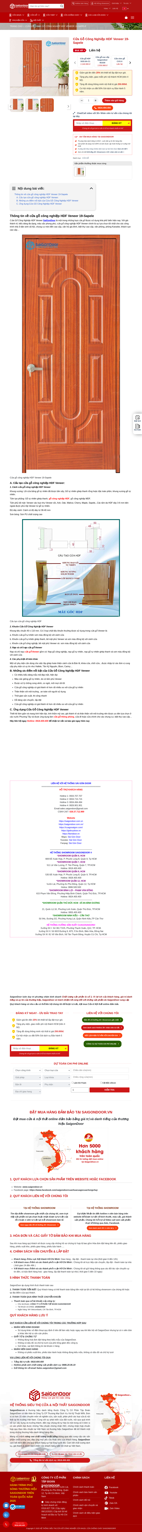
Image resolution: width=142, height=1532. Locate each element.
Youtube (111, 1492)
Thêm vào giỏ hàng (114, 100)
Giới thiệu (115, 3)
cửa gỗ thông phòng (64, 717)
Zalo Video (112, 1508)
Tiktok (109, 1498)
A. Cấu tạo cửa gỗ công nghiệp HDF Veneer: (37, 197)
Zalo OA (111, 1503)
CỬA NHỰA (15, 15)
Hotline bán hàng (80, 3)
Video (106, 8)
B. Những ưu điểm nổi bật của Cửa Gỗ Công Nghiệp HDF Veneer (47, 201)
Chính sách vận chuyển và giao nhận (85, 1506)
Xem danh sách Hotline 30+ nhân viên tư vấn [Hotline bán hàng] (102, 1028)
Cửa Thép (49, 15)
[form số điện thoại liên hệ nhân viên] (102, 114)
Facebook (111, 1487)
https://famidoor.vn (71, 834)
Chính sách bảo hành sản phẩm (85, 1493)
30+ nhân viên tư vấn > (115, 152)
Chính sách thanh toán (83, 1487)
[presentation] (11, 106)
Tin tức (126, 3)
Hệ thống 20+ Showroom (96, 152)
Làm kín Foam (79, 1083)
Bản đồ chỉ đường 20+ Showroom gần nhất (102, 1020)
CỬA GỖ (32, 15)
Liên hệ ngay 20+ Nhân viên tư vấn (67, 1454)
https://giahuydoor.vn (71, 830)
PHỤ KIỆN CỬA (16, 20)
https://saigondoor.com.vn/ (71, 824)
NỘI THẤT (35, 20)
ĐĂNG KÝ (117, 123)
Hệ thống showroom (100, 3)
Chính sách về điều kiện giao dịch (86, 1514)
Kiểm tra (110, 1090)
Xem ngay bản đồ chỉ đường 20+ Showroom (39, 1225)
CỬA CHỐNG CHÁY (69, 15)
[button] (6, 1505)
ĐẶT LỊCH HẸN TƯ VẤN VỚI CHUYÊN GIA (102, 1035)
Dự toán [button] (137, 427)
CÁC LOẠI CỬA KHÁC (95, 15)
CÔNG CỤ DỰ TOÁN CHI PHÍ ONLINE (102, 1044)
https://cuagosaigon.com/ (71, 827)
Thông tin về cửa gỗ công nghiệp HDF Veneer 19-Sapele (41, 194)
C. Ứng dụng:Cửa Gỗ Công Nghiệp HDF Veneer (39, 204)
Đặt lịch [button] (137, 418)
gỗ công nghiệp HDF (59, 499)
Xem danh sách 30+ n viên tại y (102, 1228)
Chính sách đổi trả (81, 1500)
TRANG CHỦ (16, 26)
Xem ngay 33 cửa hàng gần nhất (32, 1454)
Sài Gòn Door (74, 837)
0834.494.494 (102, 108)
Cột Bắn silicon (108, 1083)
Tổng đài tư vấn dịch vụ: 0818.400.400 (50, 1460)
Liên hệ (115, 8)
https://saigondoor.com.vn (71, 821)
